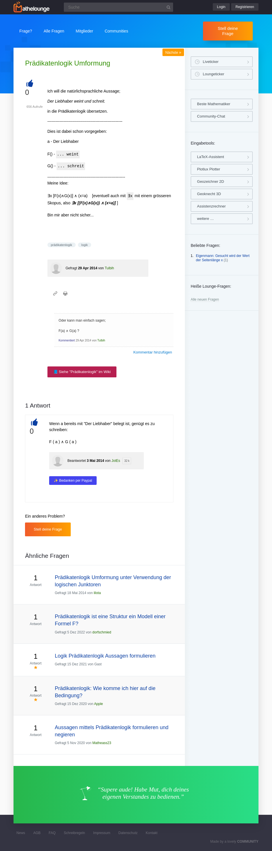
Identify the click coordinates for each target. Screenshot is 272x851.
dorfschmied (101, 632)
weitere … (205, 218)
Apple (98, 704)
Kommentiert (67, 340)
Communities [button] (116, 31)
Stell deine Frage (228, 31)
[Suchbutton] (168, 7)
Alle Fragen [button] (54, 31)
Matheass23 (101, 743)
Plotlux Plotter (208, 169)
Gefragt (71, 268)
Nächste (173, 53)
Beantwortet (76, 461)
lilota (97, 593)
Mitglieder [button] (84, 31)
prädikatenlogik (61, 245)
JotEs (116, 461)
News (20, 833)
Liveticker (211, 61)
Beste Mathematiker (213, 104)
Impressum (101, 833)
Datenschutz (128, 833)
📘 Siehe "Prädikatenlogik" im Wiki (82, 372)
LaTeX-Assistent (210, 157)
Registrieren (244, 7)
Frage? (25, 31)
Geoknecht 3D (209, 194)
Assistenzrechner (211, 206)
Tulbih (109, 268)
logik (84, 245)
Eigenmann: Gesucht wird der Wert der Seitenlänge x (223, 258)
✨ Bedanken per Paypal (73, 481)
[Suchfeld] (118, 7)
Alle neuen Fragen (205, 299)
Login (221, 7)
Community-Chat (211, 116)
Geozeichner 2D (210, 181)
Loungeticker (213, 74)
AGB (37, 833)
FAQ (52, 833)
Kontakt (152, 833)
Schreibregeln (74, 833)
